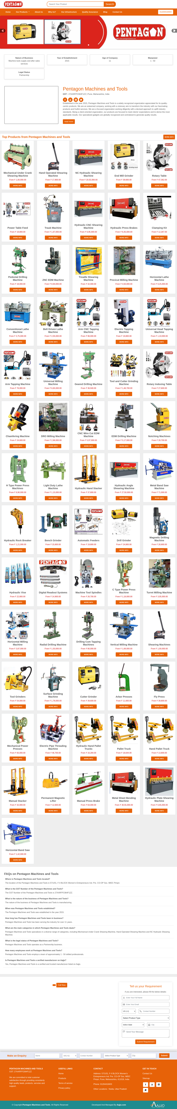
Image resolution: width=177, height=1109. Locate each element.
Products (62, 1078)
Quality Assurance (90, 12)
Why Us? (52, 12)
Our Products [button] (22, 12)
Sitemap (146, 1078)
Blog (105, 12)
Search (110, 4)
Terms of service (65, 1083)
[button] (145, 1084)
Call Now (62, 985)
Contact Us (117, 12)
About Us (39, 12)
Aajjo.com (121, 1105)
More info (169, 137)
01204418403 (166, 12)
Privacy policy (64, 1088)
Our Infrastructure (69, 12)
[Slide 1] (88, 45)
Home (8, 12)
